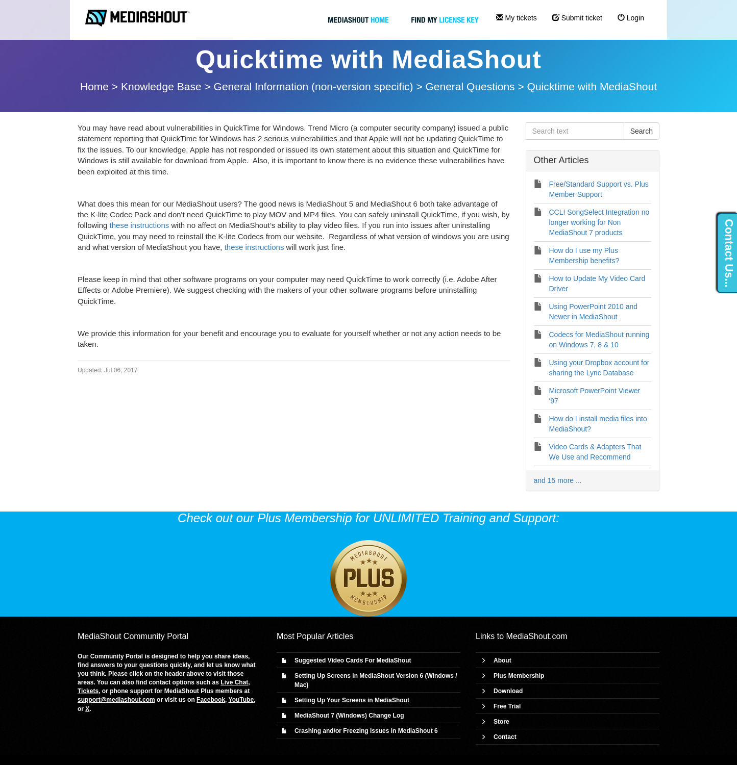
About (502, 660)
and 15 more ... (558, 480)
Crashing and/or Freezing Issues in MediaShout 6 (366, 730)
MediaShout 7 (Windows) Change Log (349, 715)
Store (501, 721)
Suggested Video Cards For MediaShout (352, 660)
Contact (505, 737)
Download (508, 691)
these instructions (139, 225)
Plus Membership (519, 675)
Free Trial (507, 706)
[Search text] (575, 131)
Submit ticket (577, 18)
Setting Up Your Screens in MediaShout (351, 700)
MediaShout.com (537, 636)
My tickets (516, 18)
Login (631, 18)
